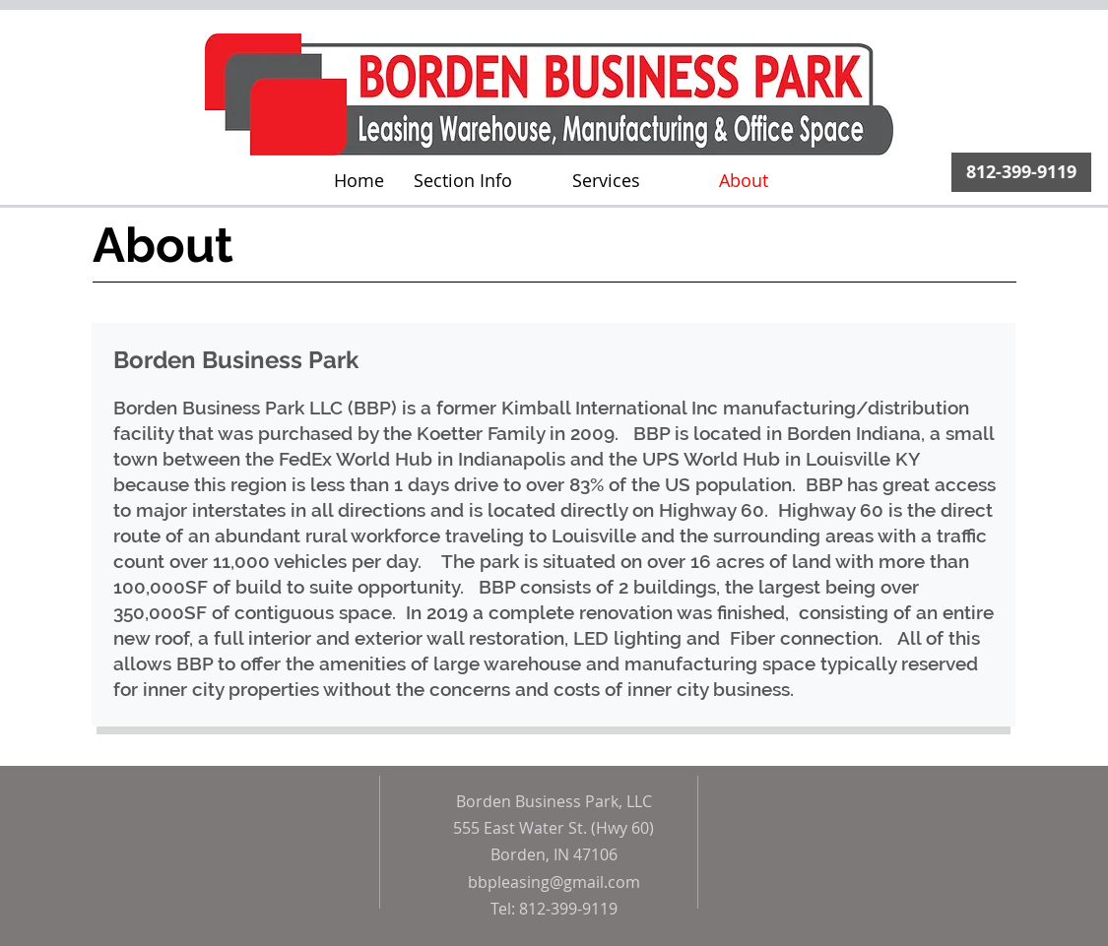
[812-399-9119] (1021, 172)
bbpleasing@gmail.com (554, 882)
